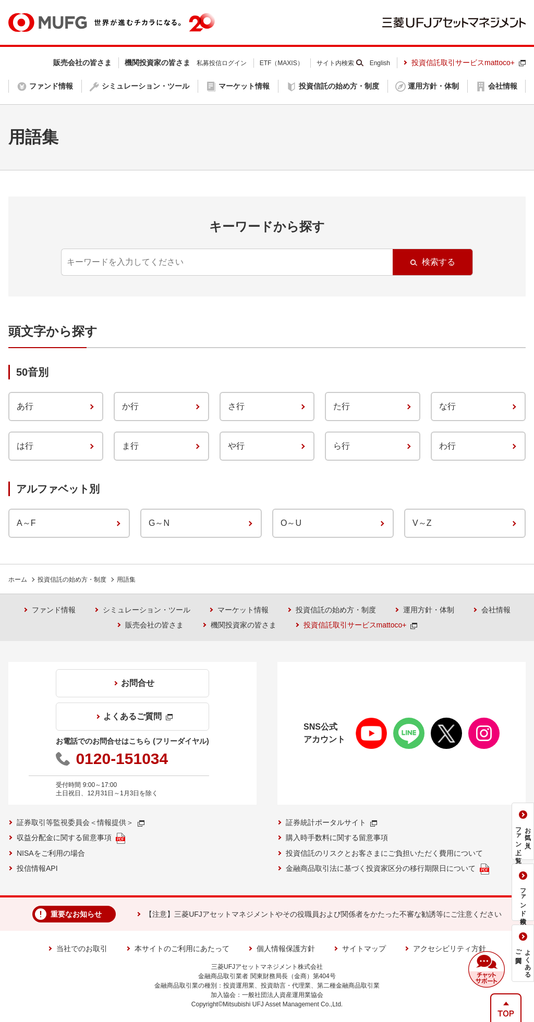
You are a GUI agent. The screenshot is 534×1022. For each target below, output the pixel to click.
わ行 (447, 445)
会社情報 (496, 610)
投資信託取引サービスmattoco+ (468, 62)
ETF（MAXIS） (282, 63)
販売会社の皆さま (154, 625)
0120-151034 (122, 758)
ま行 (130, 445)
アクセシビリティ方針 (449, 948)
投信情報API (37, 868)
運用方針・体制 (428, 610)
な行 (447, 406)
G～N (159, 523)
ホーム (17, 579)
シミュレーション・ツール (146, 610)
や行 (236, 445)
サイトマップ (364, 948)
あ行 (25, 406)
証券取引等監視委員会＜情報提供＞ (80, 822)
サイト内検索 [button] (335, 63)
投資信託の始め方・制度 (72, 579)
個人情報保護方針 (286, 948)
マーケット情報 (243, 610)
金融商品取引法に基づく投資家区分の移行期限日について (387, 869)
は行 (25, 445)
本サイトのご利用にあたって (182, 948)
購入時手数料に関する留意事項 (337, 837)
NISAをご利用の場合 (51, 853)
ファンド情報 (54, 610)
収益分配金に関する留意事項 (71, 838)
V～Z (421, 523)
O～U (291, 523)
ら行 (341, 445)
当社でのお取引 (81, 948)
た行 (341, 406)
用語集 (126, 579)
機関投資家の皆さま (243, 625)
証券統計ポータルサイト (331, 822)
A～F (26, 523)
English (380, 63)
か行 (130, 406)
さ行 (236, 406)
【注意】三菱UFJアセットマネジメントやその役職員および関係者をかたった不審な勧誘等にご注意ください (323, 914)
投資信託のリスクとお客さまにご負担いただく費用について (384, 853)
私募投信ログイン (222, 63)
